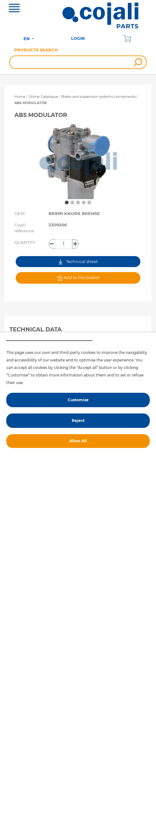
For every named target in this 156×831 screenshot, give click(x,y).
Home (19, 96)
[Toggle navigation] (14, 9)
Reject (78, 420)
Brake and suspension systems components (99, 96)
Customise (78, 399)
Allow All (78, 441)
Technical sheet (78, 261)
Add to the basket (78, 278)
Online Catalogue (43, 96)
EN (27, 38)
